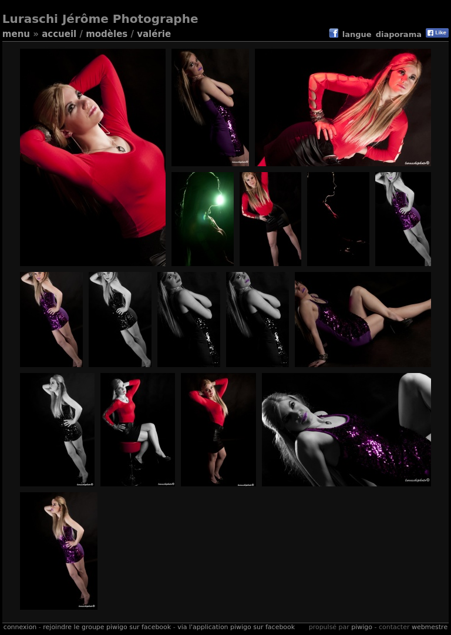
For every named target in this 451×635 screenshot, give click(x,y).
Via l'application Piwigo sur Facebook (236, 627)
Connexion (20, 627)
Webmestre (429, 627)
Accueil (59, 34)
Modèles (106, 34)
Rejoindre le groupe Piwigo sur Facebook (107, 627)
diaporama (399, 34)
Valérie (154, 34)
